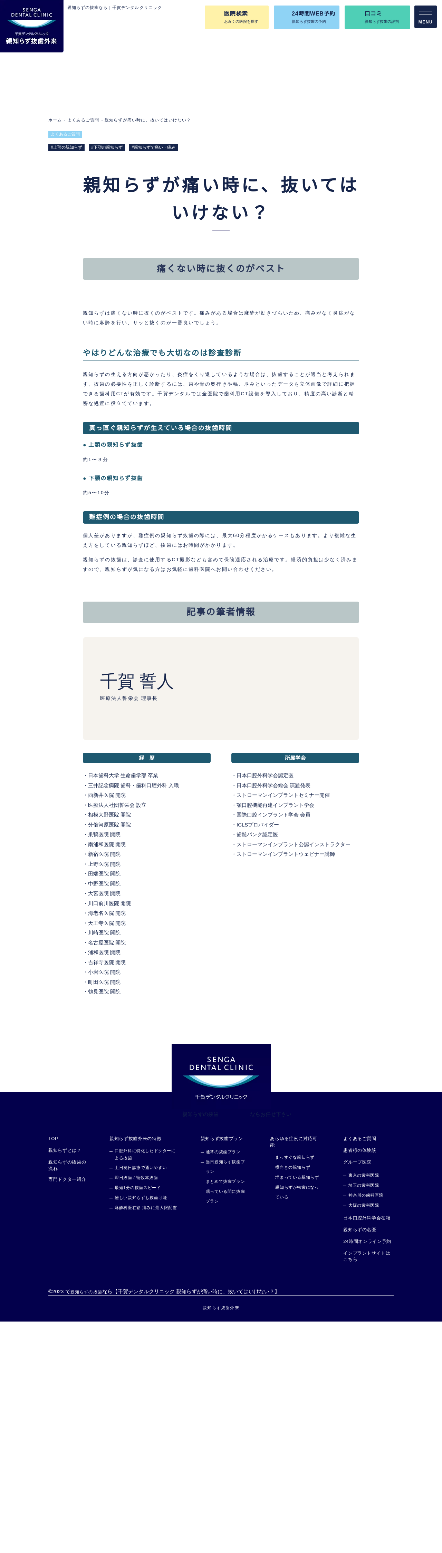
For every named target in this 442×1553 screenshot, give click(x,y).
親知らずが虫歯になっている (297, 1424)
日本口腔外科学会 (257, 1007)
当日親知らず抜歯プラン (225, 1398)
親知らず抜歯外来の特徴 (135, 1370)
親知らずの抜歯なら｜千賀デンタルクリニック (114, 7)
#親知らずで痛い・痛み (154, 147)
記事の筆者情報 (253, 311)
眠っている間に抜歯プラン (225, 1428)
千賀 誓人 (136, 913)
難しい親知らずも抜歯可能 (141, 1430)
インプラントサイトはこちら (367, 1488)
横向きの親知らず (293, 1399)
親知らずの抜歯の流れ (67, 1397)
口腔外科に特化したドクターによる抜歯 (145, 1386)
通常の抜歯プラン (223, 1384)
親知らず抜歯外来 (221, 1539)
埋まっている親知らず (297, 1409)
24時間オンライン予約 (367, 1473)
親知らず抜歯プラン (222, 1370)
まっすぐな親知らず (295, 1389)
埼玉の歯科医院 (363, 1417)
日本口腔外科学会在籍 (367, 1450)
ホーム (55, 120)
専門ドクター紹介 (67, 1411)
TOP (53, 1370)
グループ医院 (357, 1394)
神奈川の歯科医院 (365, 1427)
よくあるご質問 (83, 120)
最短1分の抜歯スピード (138, 1420)
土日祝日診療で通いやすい (141, 1400)
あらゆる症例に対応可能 (294, 1373)
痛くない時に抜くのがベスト (136, 311)
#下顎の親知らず (107, 147)
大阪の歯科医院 (363, 1437)
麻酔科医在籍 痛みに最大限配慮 (146, 1440)
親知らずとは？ (64, 1382)
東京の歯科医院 (363, 1407)
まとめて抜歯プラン (225, 1413)
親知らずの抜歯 (200, 1345)
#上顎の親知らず (66, 147)
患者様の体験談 (359, 1382)
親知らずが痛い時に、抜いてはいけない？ (147, 120)
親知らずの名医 (359, 1461)
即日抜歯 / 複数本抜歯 (136, 1410)
